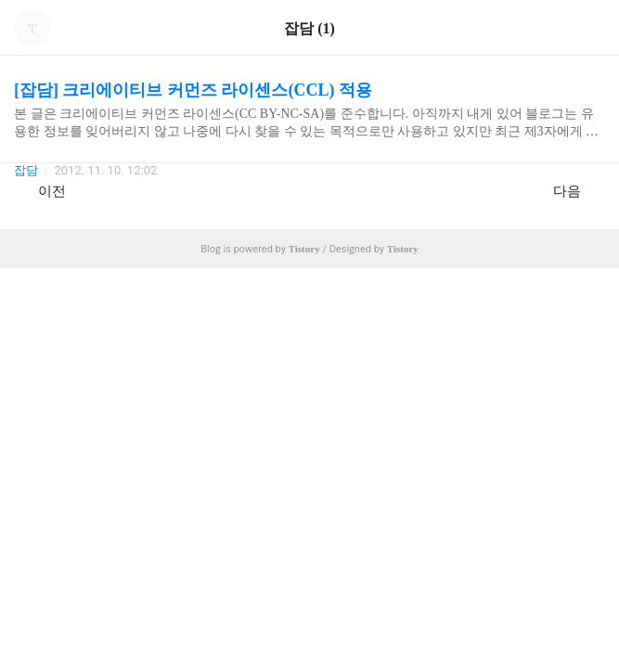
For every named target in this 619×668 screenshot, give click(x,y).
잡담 (26, 170)
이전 (42, 190)
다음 (576, 190)
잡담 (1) (309, 28)
